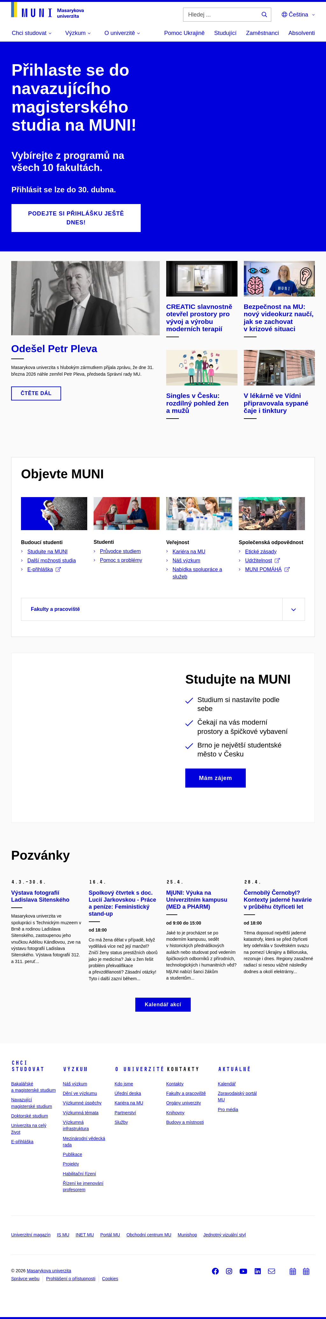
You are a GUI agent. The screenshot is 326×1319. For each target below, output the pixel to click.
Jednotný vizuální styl (224, 1234)
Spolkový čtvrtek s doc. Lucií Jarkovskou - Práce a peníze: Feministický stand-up (122, 903)
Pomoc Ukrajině (184, 33)
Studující (225, 33)
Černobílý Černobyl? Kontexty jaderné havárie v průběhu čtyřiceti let (278, 900)
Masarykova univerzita (49, 1270)
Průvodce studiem (120, 551)
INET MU (85, 1234)
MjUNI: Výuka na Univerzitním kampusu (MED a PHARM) (196, 900)
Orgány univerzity (183, 1102)
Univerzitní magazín (31, 1234)
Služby (121, 1122)
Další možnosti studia (51, 560)
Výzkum (75, 1069)
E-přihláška (44, 569)
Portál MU (110, 1234)
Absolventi (301, 33)
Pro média (228, 1109)
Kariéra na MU (189, 551)
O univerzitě (139, 1069)
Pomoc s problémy (121, 560)
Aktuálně (234, 1069)
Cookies (110, 1278)
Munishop (187, 1234)
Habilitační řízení (79, 1173)
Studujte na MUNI (47, 551)
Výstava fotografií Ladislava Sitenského (40, 896)
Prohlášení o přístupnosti (71, 1278)
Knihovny (175, 1112)
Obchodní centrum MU (148, 1234)
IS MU (63, 1234)
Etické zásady (261, 551)
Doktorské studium (29, 1115)
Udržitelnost (262, 560)
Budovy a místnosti (185, 1122)
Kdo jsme (124, 1083)
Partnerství (125, 1112)
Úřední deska (128, 1093)
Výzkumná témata (80, 1112)
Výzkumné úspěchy (82, 1102)
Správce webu (25, 1278)
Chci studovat (27, 1066)
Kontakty (174, 1083)
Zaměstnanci (262, 33)
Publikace (72, 1154)
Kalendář (227, 1083)
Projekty (71, 1163)
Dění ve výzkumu (80, 1093)
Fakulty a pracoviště (186, 1093)
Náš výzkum (186, 560)
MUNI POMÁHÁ (267, 569)
